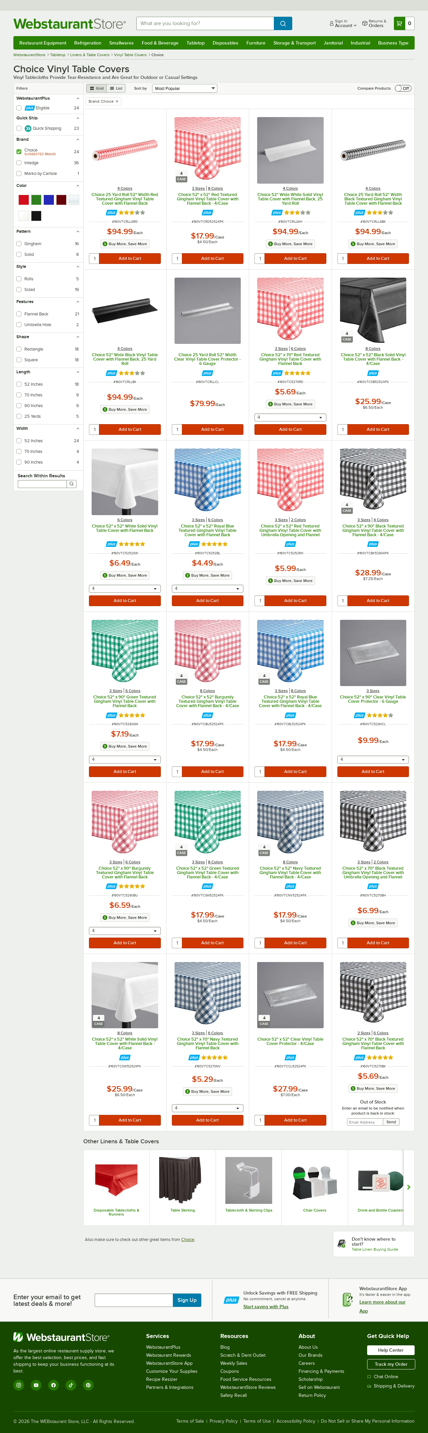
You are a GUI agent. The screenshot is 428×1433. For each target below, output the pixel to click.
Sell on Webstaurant (319, 1387)
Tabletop (196, 42)
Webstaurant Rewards (168, 1355)
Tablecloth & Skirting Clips (249, 1210)
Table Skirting (183, 1210)
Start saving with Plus (266, 1306)
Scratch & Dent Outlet (242, 1355)
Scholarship (311, 1379)
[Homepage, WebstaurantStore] (69, 23)
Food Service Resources (246, 1379)
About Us (308, 1347)
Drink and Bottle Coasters (381, 1210)
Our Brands (311, 1355)
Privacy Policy (224, 1421)
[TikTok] (71, 1385)
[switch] (403, 88)
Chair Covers (314, 1210)
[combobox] (205, 23)
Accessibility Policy (296, 1421)
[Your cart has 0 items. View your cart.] (404, 23)
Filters (22, 88)
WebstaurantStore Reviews (248, 1387)
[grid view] (96, 88)
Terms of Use (257, 1421)
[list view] (116, 88)
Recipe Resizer (162, 1379)
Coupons (229, 1371)
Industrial (360, 42)
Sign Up (187, 1300)
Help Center (391, 1350)
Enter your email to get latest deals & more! (47, 1300)
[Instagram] (18, 1385)
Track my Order (391, 1364)
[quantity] (94, 258)
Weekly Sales (233, 1363)
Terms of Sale (190, 1421)
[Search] (72, 484)
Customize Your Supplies (172, 1371)
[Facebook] (53, 1385)
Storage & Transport (295, 42)
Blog (225, 1347)
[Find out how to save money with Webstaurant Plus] (111, 212)
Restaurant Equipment (42, 42)
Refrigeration (87, 42)
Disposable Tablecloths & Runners (116, 1212)
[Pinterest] (88, 1385)
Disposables (225, 42)
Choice (187, 1239)
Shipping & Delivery (391, 1386)
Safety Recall (233, 1395)
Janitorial (333, 42)
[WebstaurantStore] (68, 1337)
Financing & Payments (321, 1371)
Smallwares (121, 42)
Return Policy (312, 1395)
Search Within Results (41, 475)
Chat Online (382, 1376)
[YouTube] (36, 1385)
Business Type (393, 42)
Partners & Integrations (170, 1387)
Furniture (255, 42)
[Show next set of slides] (408, 1188)
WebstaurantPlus (163, 1347)
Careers (307, 1363)
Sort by (140, 88)
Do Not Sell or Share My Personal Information (368, 1421)
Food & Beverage (160, 42)
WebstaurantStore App (169, 1363)
